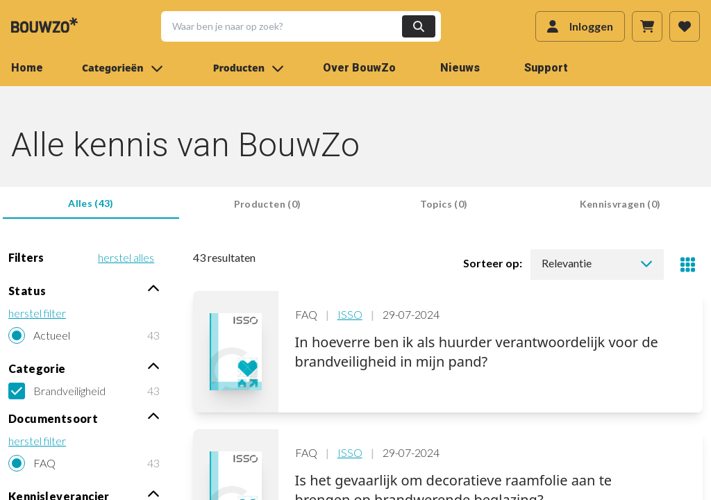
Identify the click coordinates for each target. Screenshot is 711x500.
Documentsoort (84, 417)
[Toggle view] (687, 264)
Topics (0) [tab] (444, 204)
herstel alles (126, 257)
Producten (248, 67)
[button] (292, 26)
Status (84, 290)
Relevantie (597, 262)
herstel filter (37, 312)
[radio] (84, 335)
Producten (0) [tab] (267, 204)
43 (153, 335)
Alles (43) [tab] (91, 203)
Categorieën (122, 67)
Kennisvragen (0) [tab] (620, 204)
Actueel (51, 335)
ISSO (349, 314)
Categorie (84, 367)
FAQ (44, 462)
